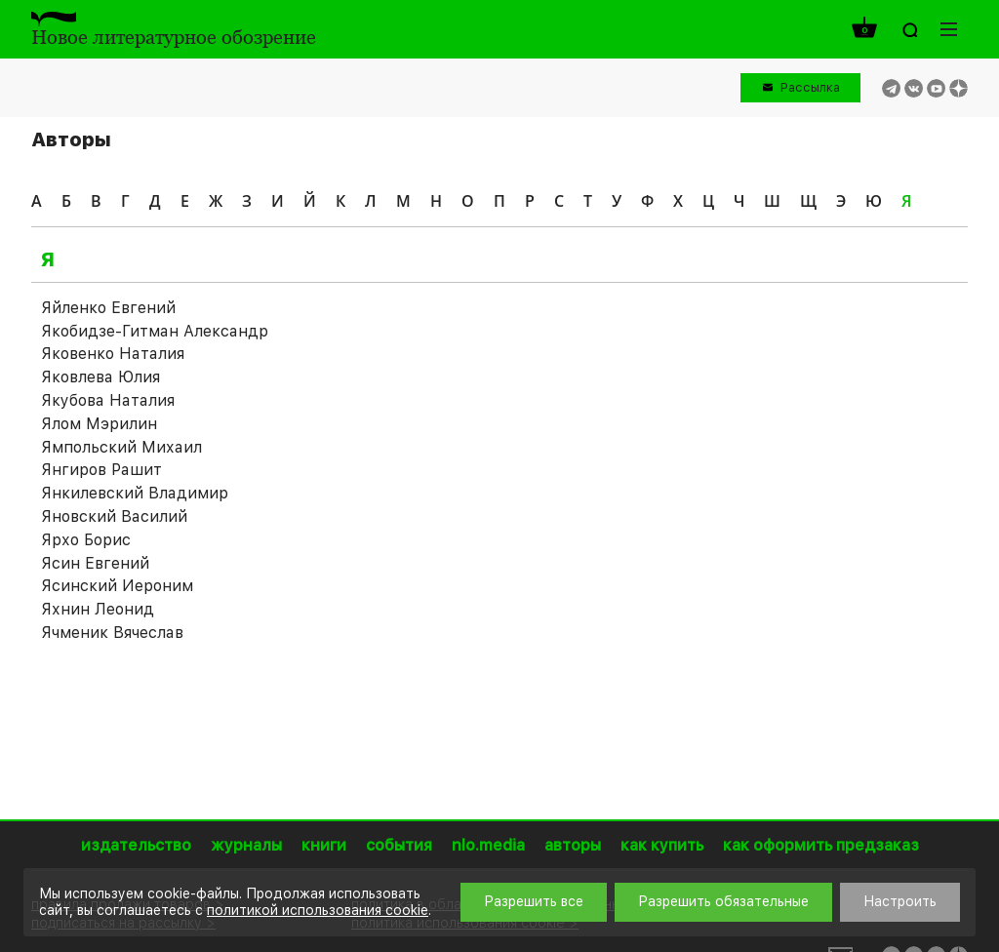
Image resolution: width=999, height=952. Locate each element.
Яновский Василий (114, 516)
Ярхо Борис (86, 540)
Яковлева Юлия (100, 377)
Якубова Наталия (108, 400)
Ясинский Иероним (117, 585)
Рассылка (810, 87)
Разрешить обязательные (723, 901)
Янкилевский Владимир (134, 493)
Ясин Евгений (95, 563)
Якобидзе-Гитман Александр (154, 331)
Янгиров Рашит (101, 469)
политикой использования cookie (317, 910)
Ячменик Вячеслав (112, 632)
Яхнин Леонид (97, 609)
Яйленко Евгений (108, 307)
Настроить (900, 901)
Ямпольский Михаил (121, 447)
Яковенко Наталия (112, 353)
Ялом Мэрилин (99, 424)
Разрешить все (533, 901)
